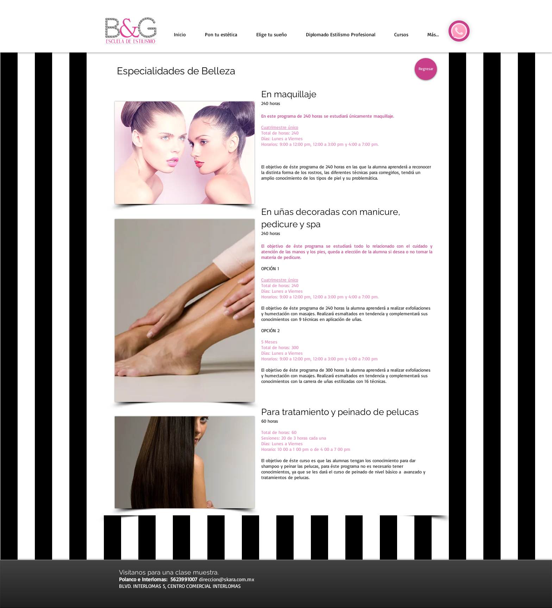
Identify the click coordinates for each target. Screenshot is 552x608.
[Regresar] (426, 69)
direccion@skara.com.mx (226, 579)
